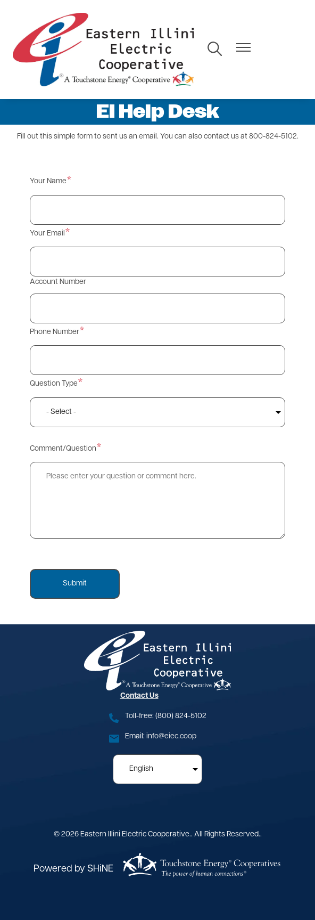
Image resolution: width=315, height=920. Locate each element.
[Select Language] (157, 769)
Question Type (54, 384)
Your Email (47, 234)
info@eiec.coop (171, 736)
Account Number (58, 282)
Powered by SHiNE (73, 869)
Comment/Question (63, 449)
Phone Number (54, 332)
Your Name (48, 181)
